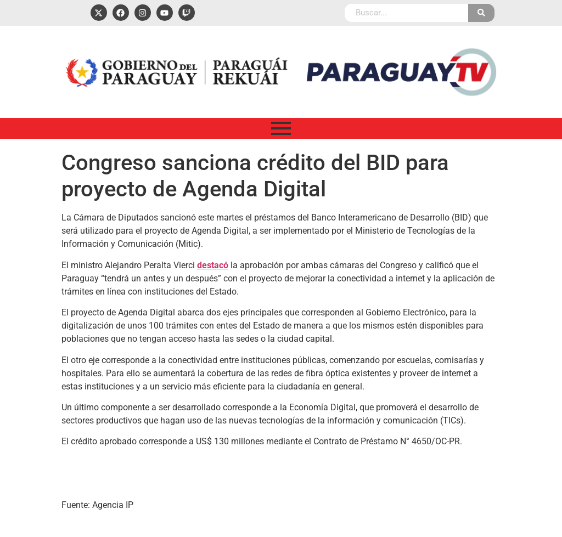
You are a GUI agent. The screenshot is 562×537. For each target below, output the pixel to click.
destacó (212, 265)
